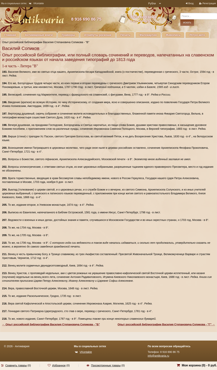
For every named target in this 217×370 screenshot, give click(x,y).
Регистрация (209, 3)
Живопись (173, 34)
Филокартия (148, 34)
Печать (125, 34)
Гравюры (68, 34)
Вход (190, 3)
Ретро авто (197, 34)
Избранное (59, 365)
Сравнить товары (16, 365)
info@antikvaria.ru (158, 355)
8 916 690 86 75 (86, 19)
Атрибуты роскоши (97, 34)
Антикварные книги (39, 34)
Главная (10, 34)
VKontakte (36, 3)
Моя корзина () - (199, 365)
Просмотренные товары (106, 365)
